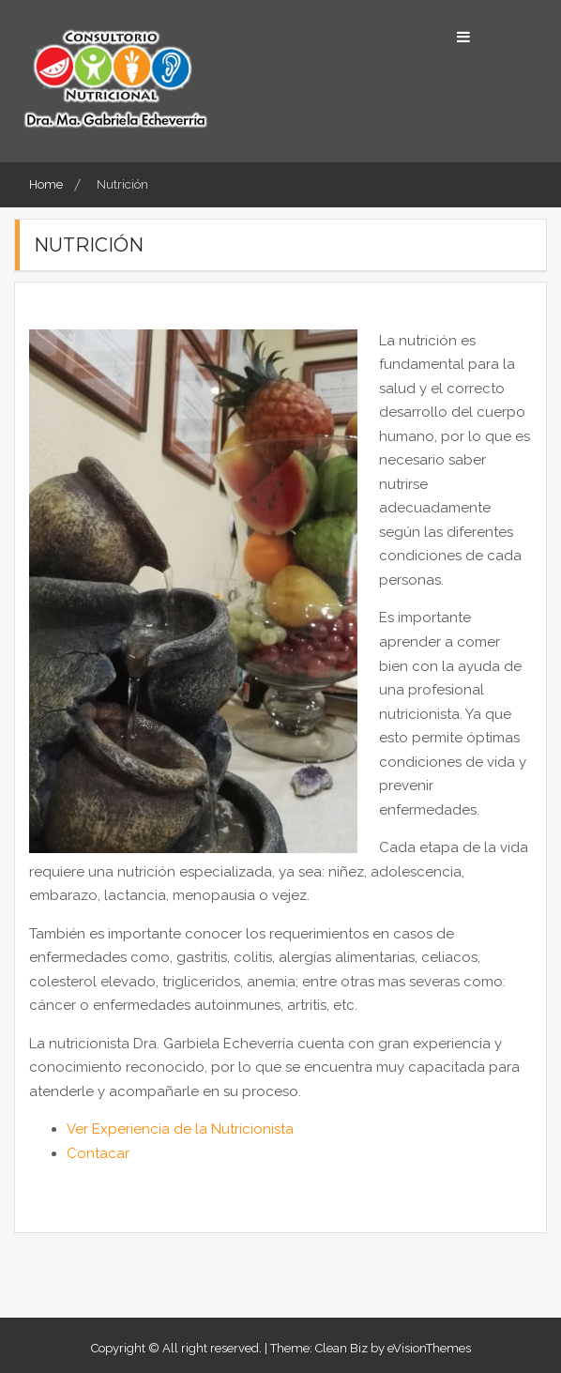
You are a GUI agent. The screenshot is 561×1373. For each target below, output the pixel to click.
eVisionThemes (429, 1348)
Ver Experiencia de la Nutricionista (180, 1129)
